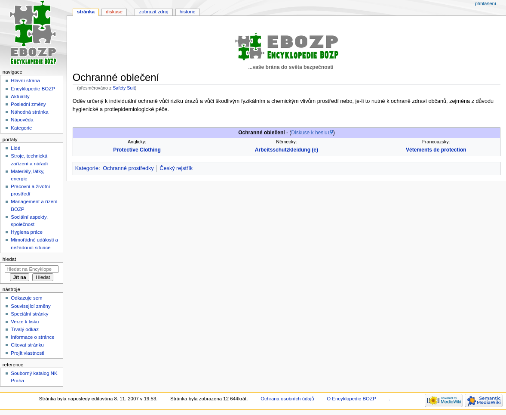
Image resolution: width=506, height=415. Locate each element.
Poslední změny (28, 104)
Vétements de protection (436, 150)
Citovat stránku (27, 344)
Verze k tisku (25, 321)
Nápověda (22, 119)
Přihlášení (485, 3)
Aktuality (20, 96)
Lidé (15, 148)
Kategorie (86, 168)
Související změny (30, 306)
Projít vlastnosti (27, 353)
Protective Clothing (136, 150)
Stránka (86, 11)
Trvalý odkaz (25, 329)
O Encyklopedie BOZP (351, 398)
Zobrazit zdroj (154, 11)
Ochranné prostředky (128, 168)
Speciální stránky (29, 313)
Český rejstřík (176, 168)
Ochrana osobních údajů (287, 398)
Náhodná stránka (29, 112)
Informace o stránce (32, 337)
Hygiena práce (27, 232)
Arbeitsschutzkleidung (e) (286, 150)
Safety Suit (124, 87)
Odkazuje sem (26, 297)
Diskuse (114, 11)
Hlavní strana (25, 80)
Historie (188, 11)
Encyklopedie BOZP (33, 88)
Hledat (9, 259)
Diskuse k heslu (309, 133)
